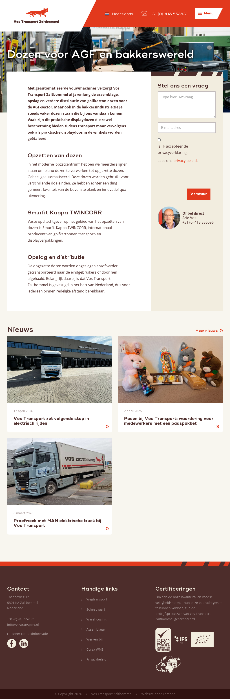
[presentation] (192, 176)
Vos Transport (36, 15)
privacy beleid (185, 160)
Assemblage (95, 629)
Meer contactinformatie (30, 634)
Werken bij (94, 639)
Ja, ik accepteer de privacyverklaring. (173, 149)
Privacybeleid (96, 659)
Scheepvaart (95, 609)
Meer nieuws (209, 331)
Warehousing (96, 619)
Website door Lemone (158, 694)
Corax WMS (95, 649)
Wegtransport (96, 599)
